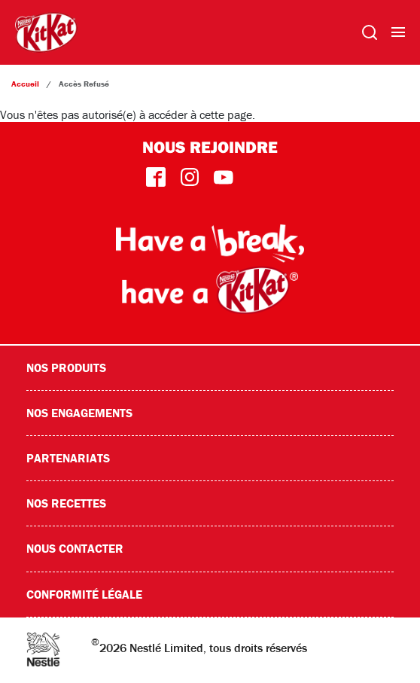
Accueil (25, 83)
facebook (155, 177)
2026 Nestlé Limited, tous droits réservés (199, 644)
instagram (189, 177)
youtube (223, 177)
